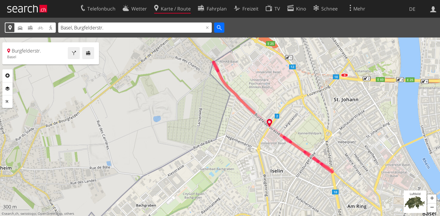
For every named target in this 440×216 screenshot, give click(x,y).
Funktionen (7, 101)
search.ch (11, 214)
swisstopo (28, 214)
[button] (431, 198)
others (69, 214)
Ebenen (7, 88)
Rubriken (7, 75)
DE (412, 9)
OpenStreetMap (50, 214)
